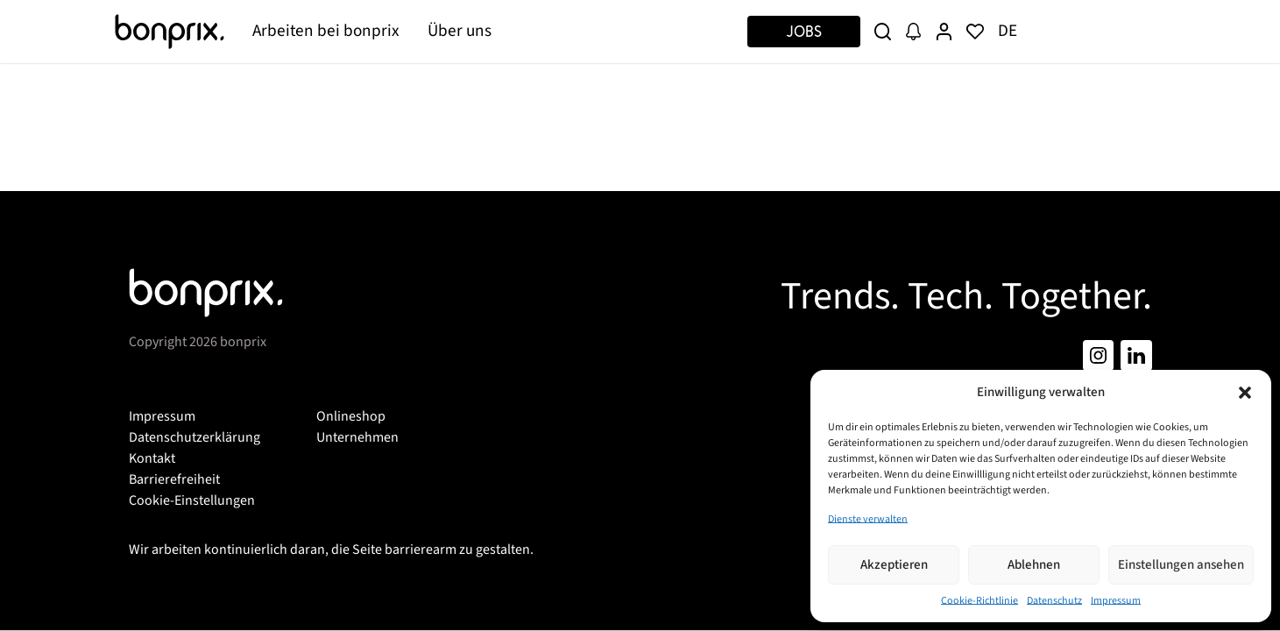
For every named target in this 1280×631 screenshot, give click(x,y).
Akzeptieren (894, 565)
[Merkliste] (974, 31)
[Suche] (882, 31)
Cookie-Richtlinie (979, 600)
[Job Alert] (913, 31)
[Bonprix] (170, 31)
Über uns (459, 30)
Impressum (1116, 600)
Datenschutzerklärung (194, 437)
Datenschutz (1054, 600)
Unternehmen (357, 437)
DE (1007, 30)
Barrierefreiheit (174, 479)
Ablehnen (1034, 565)
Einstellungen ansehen (1181, 565)
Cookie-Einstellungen (192, 500)
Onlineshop (350, 416)
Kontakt (152, 458)
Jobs (804, 31)
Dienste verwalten (868, 519)
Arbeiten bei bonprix (326, 30)
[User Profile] (944, 31)
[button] (1245, 392)
